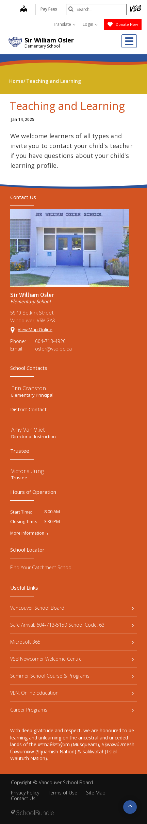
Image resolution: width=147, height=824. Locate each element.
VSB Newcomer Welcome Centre (72, 659)
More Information (27, 533)
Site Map (95, 792)
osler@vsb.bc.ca (53, 348)
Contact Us (23, 798)
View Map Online (35, 329)
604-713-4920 (50, 341)
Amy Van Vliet (28, 429)
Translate (64, 24)
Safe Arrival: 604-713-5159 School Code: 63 (72, 625)
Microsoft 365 (72, 642)
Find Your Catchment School (41, 567)
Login (90, 24)
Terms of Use (62, 792)
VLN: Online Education (72, 692)
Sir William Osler (49, 40)
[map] (23, 9)
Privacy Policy (25, 792)
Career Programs (72, 709)
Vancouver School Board (72, 608)
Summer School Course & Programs (72, 676)
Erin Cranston (28, 388)
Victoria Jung (27, 471)
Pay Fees (48, 9)
